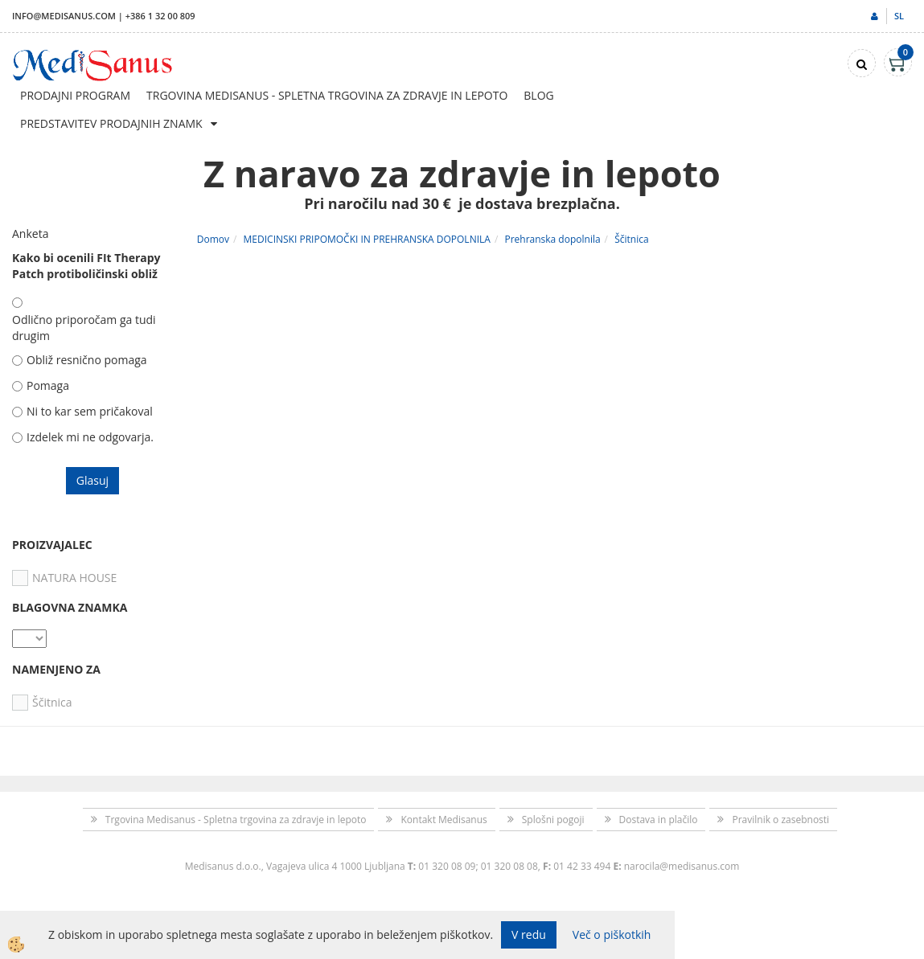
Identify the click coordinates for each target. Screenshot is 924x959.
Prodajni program (75, 95)
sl (899, 16)
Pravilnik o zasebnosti (780, 819)
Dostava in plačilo (658, 819)
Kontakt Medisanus (443, 819)
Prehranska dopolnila (552, 239)
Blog (538, 95)
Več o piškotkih (612, 934)
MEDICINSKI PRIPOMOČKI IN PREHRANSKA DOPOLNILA (367, 239)
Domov (213, 239)
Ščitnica (631, 239)
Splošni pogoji (553, 819)
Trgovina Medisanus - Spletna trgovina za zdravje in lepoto (326, 95)
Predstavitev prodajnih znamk (111, 123)
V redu (528, 934)
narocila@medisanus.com (682, 866)
